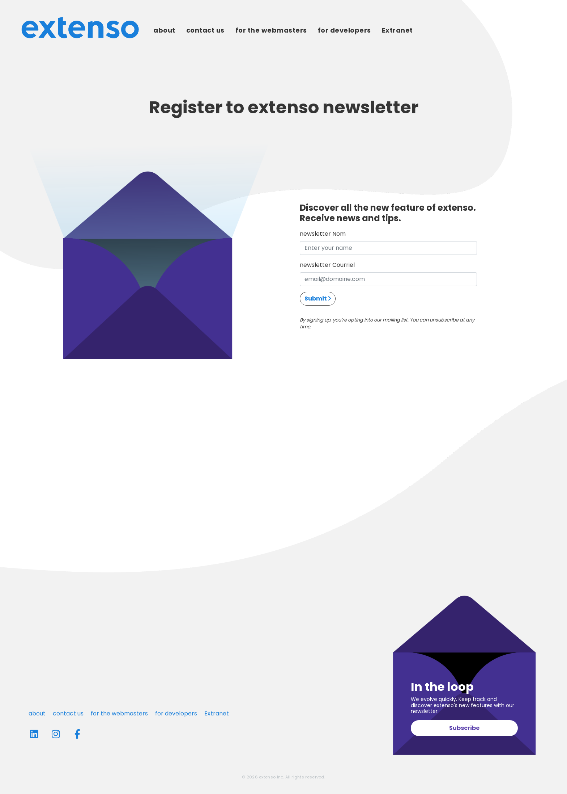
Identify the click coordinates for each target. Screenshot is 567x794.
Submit (317, 298)
